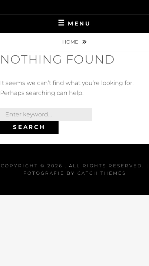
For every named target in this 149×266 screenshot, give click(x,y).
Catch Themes (101, 173)
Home (70, 42)
